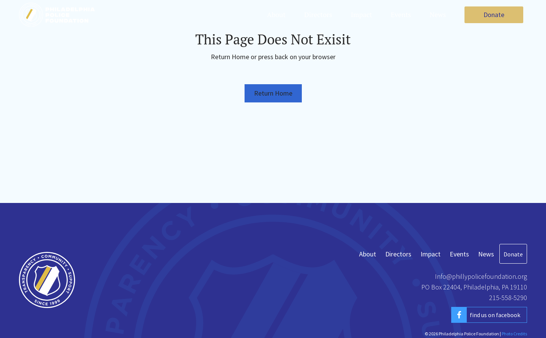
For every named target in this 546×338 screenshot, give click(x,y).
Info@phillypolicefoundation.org (481, 276)
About (276, 14)
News (438, 14)
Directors (318, 14)
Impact (361, 14)
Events (401, 14)
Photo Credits (514, 333)
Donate (493, 14)
